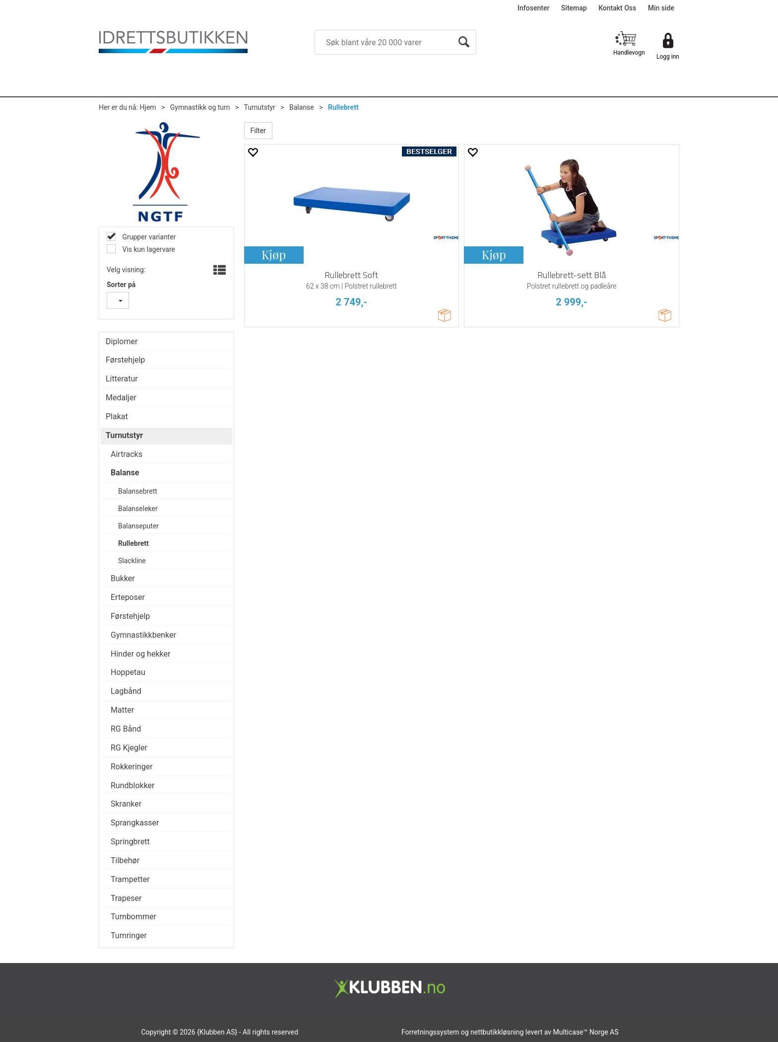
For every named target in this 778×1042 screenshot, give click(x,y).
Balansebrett (137, 491)
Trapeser (126, 898)
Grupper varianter (148, 237)
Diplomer (121, 341)
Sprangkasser (135, 822)
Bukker (123, 578)
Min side (661, 8)
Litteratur (122, 378)
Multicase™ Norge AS (586, 1032)
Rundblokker (133, 785)
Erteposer (128, 597)
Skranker (126, 804)
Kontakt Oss (617, 8)
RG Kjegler (129, 747)
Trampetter (130, 879)
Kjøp (273, 254)
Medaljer (121, 397)
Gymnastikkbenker (143, 635)
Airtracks (126, 454)
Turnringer (129, 935)
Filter (258, 131)
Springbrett (130, 841)
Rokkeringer (132, 766)
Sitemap (574, 8)
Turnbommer (133, 916)
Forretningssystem (430, 1032)
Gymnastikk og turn (200, 107)
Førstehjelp (125, 360)
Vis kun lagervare (148, 249)
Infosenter (533, 8)
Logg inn (667, 56)
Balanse (301, 107)
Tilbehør (125, 860)
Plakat (117, 416)
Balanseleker (138, 509)
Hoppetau (128, 672)
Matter (122, 710)
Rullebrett (343, 107)
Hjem (148, 107)
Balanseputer (138, 526)
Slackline (132, 561)
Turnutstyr (259, 107)
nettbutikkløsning (496, 1032)
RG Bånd (126, 729)
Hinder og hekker (140, 654)
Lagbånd (126, 691)
